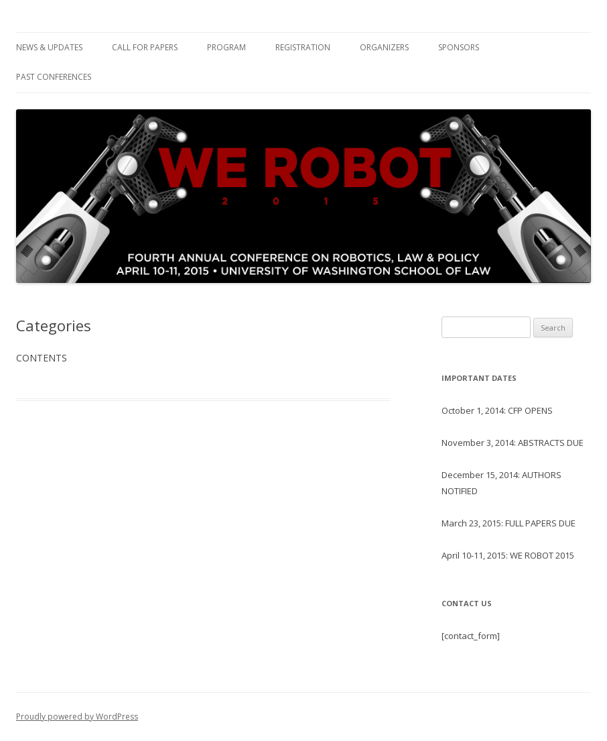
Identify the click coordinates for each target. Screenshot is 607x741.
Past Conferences (53, 76)
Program (226, 47)
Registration (302, 47)
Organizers (384, 47)
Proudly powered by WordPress (77, 716)
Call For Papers (145, 47)
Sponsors (458, 47)
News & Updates (49, 47)
